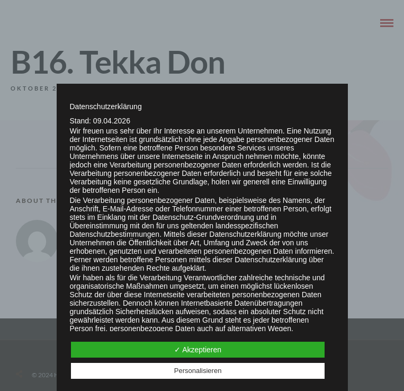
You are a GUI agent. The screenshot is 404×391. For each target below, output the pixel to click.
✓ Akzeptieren (197, 349)
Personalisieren (198, 371)
